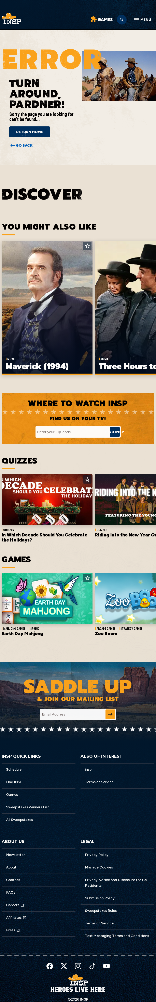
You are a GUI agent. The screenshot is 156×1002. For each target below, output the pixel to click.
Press (13, 930)
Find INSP (14, 782)
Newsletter (15, 855)
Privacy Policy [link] (71, 993)
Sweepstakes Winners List (27, 807)
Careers (15, 905)
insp (88, 770)
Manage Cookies (99, 867)
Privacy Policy (97, 855)
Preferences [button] (132, 992)
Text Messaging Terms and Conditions (117, 936)
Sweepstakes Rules (101, 911)
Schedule (14, 770)
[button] (152, 989)
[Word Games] (101, 19)
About (11, 867)
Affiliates (16, 918)
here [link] (35, 996)
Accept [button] (113, 992)
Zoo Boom (106, 634)
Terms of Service (99, 782)
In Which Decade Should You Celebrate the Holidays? (44, 537)
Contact (13, 880)
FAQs (10, 893)
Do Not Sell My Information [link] (71, 996)
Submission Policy (100, 898)
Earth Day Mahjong (22, 634)
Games (12, 795)
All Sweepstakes (19, 820)
